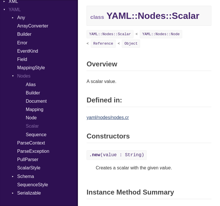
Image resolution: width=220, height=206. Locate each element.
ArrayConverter (32, 25)
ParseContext (31, 142)
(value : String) (116, 155)
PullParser (27, 159)
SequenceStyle (32, 184)
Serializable (29, 193)
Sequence (36, 134)
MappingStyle (31, 67)
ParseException (33, 151)
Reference (103, 43)
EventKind (27, 51)
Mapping (34, 109)
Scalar (32, 126)
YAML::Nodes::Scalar (110, 34)
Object (131, 43)
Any (21, 17)
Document (36, 101)
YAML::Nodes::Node (161, 34)
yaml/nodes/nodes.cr (108, 117)
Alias (31, 84)
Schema (25, 176)
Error (22, 42)
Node (31, 117)
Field (22, 59)
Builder (24, 34)
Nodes (23, 76)
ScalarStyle (28, 167)
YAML (15, 9)
